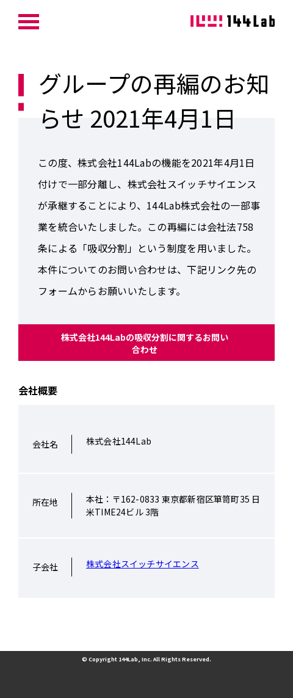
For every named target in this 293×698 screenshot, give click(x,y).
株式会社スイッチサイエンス (142, 564)
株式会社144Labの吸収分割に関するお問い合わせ (144, 343)
